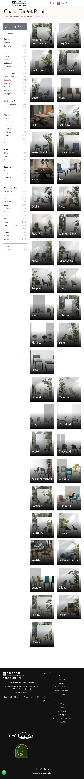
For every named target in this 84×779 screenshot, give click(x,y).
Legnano (7, 205)
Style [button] (6, 149)
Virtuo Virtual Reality (62, 690)
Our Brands (62, 711)
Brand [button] (6, 39)
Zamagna (7, 94)
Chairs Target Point (35, 17)
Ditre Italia (8, 53)
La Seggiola (8, 63)
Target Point (8, 80)
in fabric (7, 118)
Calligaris (7, 46)
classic (6, 153)
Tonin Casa (8, 87)
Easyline (7, 56)
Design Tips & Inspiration (62, 718)
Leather (7, 135)
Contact (62, 694)
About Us (62, 676)
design (6, 156)
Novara (6, 222)
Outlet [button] (7, 246)
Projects (62, 683)
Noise (6, 219)
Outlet (62, 707)
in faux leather (9, 122)
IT (50, 3)
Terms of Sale (62, 722)
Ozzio (6, 70)
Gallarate (7, 202)
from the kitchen (10, 104)
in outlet (7, 250)
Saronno (7, 232)
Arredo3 (7, 43)
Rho (5, 229)
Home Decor (14, 17)
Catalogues (62, 715)
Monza (6, 215)
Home (6, 17)
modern (7, 160)
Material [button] (7, 115)
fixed (6, 170)
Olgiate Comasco (10, 225)
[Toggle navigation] (80, 3)
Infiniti (6, 60)
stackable (7, 177)
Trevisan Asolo (9, 90)
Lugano (7, 208)
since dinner (8, 108)
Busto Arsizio (9, 195)
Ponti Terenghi (9, 73)
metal (6, 139)
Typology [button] (8, 167)
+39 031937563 (23, 693)
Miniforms (7, 66)
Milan (6, 212)
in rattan (7, 132)
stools (6, 181)
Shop (62, 704)
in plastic (7, 129)
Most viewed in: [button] (10, 188)
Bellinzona (8, 191)
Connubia (7, 49)
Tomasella (7, 83)
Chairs (23, 17)
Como (6, 198)
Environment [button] (9, 101)
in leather (7, 125)
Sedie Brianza (9, 77)
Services (62, 679)
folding (7, 174)
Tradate (7, 236)
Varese (6, 239)
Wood (6, 142)
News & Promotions (62, 687)
